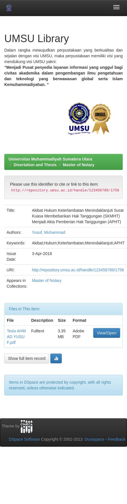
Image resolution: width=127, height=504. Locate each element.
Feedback (116, 439)
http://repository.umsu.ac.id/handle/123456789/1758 (78, 270)
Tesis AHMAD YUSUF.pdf (16, 337)
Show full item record (26, 358)
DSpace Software (24, 439)
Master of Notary (78, 164)
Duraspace (94, 439)
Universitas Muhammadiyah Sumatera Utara (50, 159)
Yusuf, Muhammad (48, 232)
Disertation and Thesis (35, 164)
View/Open (106, 333)
